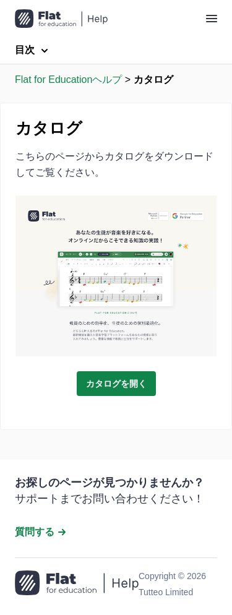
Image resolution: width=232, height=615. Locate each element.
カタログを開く (116, 384)
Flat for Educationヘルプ (68, 79)
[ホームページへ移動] (77, 584)
